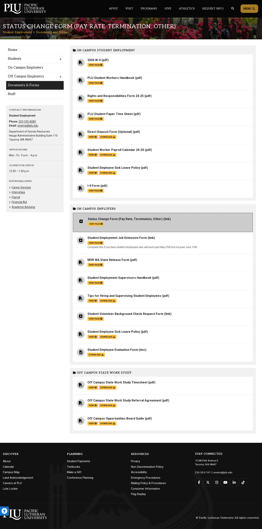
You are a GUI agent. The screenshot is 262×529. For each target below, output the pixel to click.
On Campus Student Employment (104, 50)
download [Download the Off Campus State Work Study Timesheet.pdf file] (107, 387)
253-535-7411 (202, 472)
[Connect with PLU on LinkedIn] (234, 482)
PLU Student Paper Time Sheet (110, 114)
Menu (249, 8)
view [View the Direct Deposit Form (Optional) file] (93, 137)
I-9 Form (93, 186)
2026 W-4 (94, 60)
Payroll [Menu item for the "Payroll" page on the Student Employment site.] (16, 197)
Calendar (8, 467)
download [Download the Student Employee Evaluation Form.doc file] (96, 354)
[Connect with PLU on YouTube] (225, 482)
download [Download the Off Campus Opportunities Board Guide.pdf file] (107, 423)
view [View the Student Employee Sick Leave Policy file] (93, 173)
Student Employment (17, 32)
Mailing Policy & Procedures (148, 483)
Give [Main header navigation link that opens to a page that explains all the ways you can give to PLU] (168, 8)
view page (95, 65)
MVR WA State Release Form (108, 260)
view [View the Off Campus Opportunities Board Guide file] (93, 423)
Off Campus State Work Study (102, 372)
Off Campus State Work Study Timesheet (117, 382)
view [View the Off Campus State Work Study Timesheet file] (93, 387)
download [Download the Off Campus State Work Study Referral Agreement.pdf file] (107, 405)
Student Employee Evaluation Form (112, 350)
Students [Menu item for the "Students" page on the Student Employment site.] (14, 59)
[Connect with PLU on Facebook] (199, 482)
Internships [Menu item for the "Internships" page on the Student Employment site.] (18, 192)
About (7, 461)
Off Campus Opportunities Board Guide (115, 418)
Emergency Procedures (145, 477)
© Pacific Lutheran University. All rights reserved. (227, 517)
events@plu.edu (221, 472)
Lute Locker (10, 488)
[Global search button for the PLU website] (232, 8)
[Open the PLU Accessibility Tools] (4, 511)
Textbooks (73, 467)
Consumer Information (145, 488)
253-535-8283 (27, 121)
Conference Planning (80, 477)
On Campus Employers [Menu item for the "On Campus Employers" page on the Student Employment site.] (25, 68)
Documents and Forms (52, 32)
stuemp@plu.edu (27, 125)
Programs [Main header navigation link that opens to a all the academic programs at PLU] (149, 8)
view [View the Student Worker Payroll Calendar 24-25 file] (93, 155)
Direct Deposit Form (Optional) (109, 132)
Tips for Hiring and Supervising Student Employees (124, 296)
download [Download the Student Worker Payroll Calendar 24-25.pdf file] (107, 155)
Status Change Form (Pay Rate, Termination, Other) (125, 219)
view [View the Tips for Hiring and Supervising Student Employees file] (93, 301)
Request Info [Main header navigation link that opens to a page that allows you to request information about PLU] (212, 8)
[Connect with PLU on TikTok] (243, 482)
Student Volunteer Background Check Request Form (125, 314)
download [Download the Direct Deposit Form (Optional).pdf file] (107, 137)
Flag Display (138, 494)
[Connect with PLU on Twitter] (208, 482)
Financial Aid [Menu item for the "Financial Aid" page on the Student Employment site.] (19, 202)
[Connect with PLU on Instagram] (216, 482)
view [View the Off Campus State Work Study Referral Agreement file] (93, 405)
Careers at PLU (12, 483)
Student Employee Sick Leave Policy (113, 168)
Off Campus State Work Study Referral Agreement (124, 400)
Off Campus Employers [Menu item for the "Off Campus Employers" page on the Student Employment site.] (26, 76)
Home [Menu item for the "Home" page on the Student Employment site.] (12, 50)
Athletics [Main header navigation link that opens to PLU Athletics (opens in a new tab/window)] (187, 8)
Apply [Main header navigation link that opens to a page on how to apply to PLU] (113, 8)
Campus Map (11, 472)
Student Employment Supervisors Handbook (119, 278)
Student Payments (78, 461)
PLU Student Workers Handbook (110, 78)
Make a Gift (74, 472)
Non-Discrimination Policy (147, 467)
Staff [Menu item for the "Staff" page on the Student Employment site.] (12, 94)
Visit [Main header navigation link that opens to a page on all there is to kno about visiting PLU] (129, 8)
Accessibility (139, 472)
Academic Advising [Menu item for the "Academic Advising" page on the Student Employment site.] (23, 207)
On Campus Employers (94, 208)
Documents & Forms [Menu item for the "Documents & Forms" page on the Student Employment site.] (23, 85)
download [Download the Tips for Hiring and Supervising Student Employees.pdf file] (107, 301)
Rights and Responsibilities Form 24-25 (115, 96)
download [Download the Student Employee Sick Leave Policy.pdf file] (107, 173)
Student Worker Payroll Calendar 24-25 (115, 150)
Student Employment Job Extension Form (117, 238)
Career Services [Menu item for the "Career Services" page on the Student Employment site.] (21, 187)
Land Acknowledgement (18, 477)
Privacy (135, 461)
